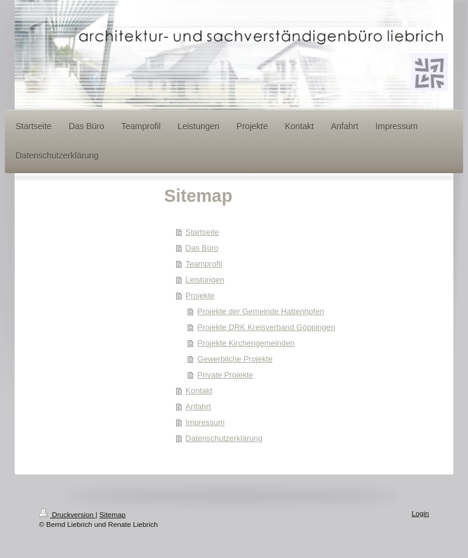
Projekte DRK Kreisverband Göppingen (266, 327)
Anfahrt (198, 406)
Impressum (204, 422)
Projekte (199, 295)
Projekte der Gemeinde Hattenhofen (260, 311)
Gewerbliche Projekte (235, 358)
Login (420, 513)
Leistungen (204, 279)
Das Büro (201, 247)
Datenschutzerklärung (223, 438)
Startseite (202, 232)
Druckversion (67, 514)
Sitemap (112, 514)
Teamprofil (203, 263)
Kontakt (198, 390)
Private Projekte (225, 374)
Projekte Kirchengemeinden (246, 343)
